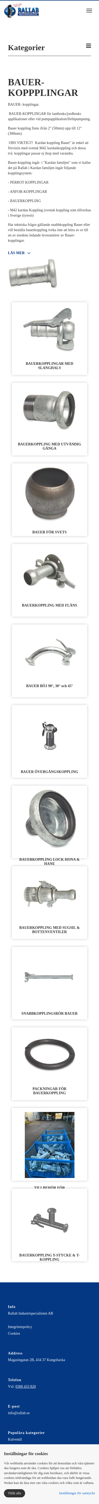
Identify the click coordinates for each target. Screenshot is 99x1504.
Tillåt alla (14, 1493)
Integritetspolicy (20, 1327)
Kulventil (15, 1439)
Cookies (14, 1333)
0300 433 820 (25, 1387)
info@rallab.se (19, 1413)
